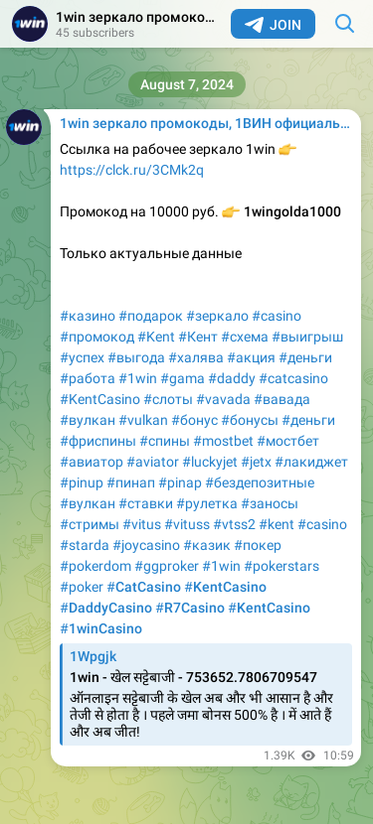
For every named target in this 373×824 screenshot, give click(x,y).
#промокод (97, 336)
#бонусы (250, 420)
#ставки (145, 503)
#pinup (81, 482)
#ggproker (166, 566)
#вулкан (87, 420)
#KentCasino (100, 399)
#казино (87, 316)
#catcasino (293, 378)
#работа (87, 378)
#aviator (152, 462)
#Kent (156, 336)
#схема (245, 336)
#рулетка (207, 503)
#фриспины (98, 441)
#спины (164, 441)
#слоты (168, 399)
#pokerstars (281, 566)
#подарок (150, 316)
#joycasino (146, 545)
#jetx (256, 462)
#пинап (130, 482)
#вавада (282, 399)
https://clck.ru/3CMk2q (132, 170)
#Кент (198, 336)
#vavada (223, 399)
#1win (137, 378)
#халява (196, 357)
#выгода (136, 357)
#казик (207, 545)
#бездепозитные (259, 482)
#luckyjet (210, 462)
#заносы (269, 503)
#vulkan (143, 420)
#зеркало (217, 316)
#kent (276, 524)
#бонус (194, 420)
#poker (81, 587)
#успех (82, 357)
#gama (182, 378)
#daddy (232, 378)
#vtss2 (234, 524)
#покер (257, 545)
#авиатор (91, 462)
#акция (251, 357)
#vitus (141, 524)
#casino (276, 316)
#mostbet (223, 441)
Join (273, 25)
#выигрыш (307, 336)
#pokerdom (95, 566)
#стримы (89, 524)
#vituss (187, 524)
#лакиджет (311, 462)
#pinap (180, 482)
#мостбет (288, 441)
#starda (84, 545)
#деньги (305, 357)
